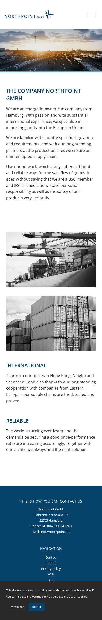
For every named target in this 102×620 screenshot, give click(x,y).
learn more (17, 607)
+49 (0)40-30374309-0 (56, 526)
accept (36, 607)
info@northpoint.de (54, 531)
